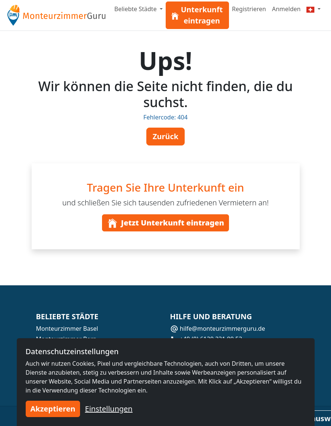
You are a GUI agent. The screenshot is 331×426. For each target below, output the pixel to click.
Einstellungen (109, 409)
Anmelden (286, 9)
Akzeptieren (53, 409)
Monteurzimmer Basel (67, 328)
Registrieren (249, 9)
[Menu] (313, 8)
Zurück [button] (165, 136)
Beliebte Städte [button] (136, 9)
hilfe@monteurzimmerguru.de (217, 328)
